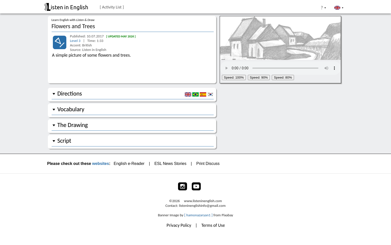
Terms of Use (213, 225)
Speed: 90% (259, 77)
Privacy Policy (179, 225)
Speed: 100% (234, 77)
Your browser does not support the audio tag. (280, 67)
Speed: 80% (283, 77)
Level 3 (76, 40)
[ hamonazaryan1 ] (198, 215)
